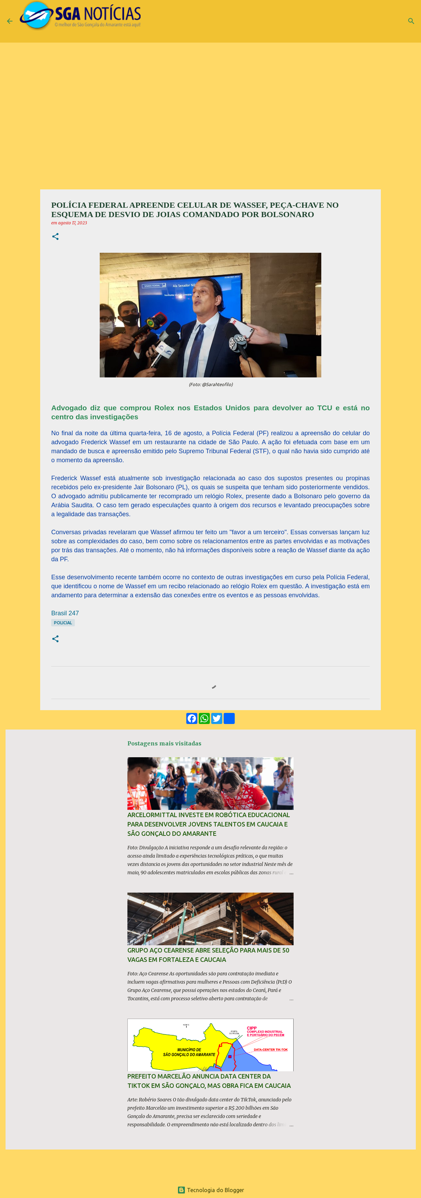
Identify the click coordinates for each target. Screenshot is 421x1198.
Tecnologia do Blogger (210, 1190)
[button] (55, 237)
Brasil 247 (65, 613)
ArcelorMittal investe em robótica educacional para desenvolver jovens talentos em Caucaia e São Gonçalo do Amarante (208, 824)
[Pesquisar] (411, 21)
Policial (63, 622)
